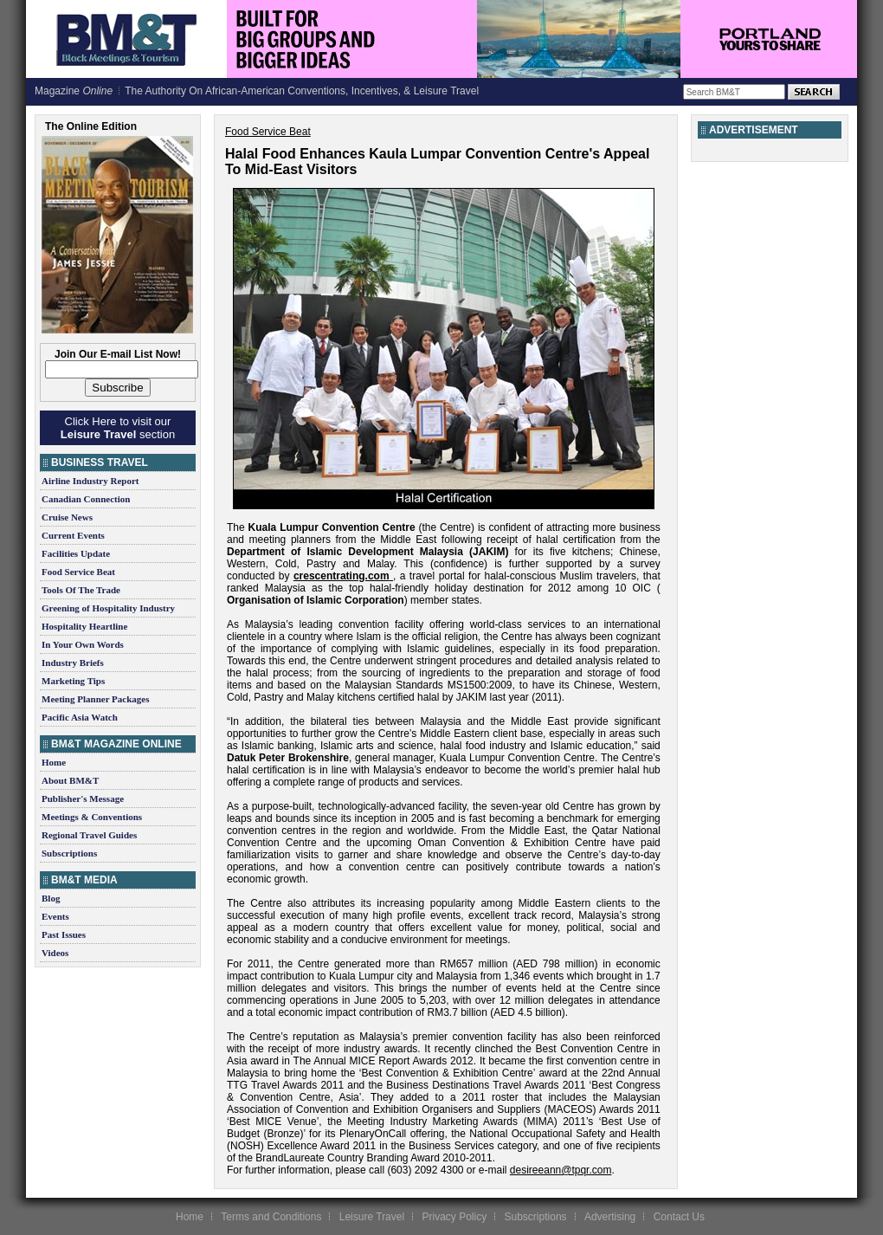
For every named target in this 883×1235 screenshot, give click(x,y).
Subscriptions (69, 853)
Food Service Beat (78, 571)
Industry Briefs (73, 662)
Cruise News (67, 517)
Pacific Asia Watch (80, 717)
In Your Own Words (83, 644)
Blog (51, 898)
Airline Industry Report (90, 480)
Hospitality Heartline (84, 626)
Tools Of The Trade (81, 590)
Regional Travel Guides (89, 835)
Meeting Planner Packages (95, 699)
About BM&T (70, 780)
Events (55, 916)
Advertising (609, 1217)
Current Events (73, 535)
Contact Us (679, 1217)
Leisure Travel (371, 1217)
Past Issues (64, 934)
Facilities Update (76, 553)
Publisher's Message (83, 798)
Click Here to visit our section (118, 428)
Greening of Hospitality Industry (108, 608)
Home (54, 762)
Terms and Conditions (271, 1217)
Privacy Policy (454, 1217)
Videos (55, 952)
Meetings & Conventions (92, 816)
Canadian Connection (86, 499)
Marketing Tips (73, 681)
